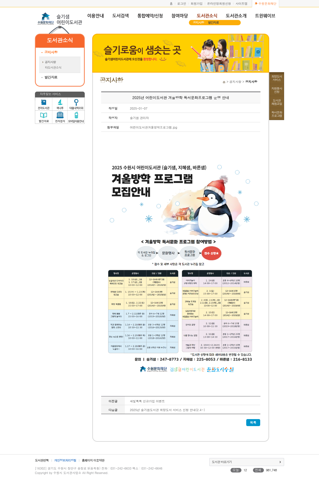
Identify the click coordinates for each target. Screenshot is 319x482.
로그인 (181, 3)
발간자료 (213, 22)
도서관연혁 (42, 460)
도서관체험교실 (276, 102)
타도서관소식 (53, 67)
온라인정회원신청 (219, 3)
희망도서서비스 (276, 78)
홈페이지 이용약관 (93, 460)
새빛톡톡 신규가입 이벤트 (147, 401)
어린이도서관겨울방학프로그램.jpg (153, 127)
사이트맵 (241, 3)
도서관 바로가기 (222, 462)
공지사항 (198, 22)
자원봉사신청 (276, 90)
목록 (253, 422)
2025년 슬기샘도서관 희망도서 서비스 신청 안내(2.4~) (167, 410)
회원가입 (197, 3)
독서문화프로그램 (276, 114)
